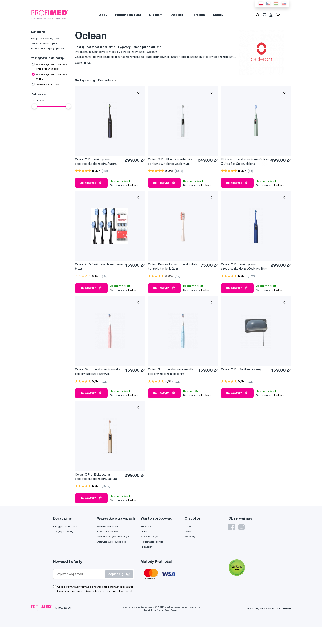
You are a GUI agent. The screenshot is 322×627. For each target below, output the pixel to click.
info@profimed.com (65, 526)
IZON (275, 608)
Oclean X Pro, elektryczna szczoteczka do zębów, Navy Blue (244, 266)
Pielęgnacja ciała (128, 14)
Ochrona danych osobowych (113, 536)
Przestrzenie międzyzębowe (47, 48)
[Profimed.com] (49, 14)
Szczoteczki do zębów (44, 43)
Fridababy (146, 546)
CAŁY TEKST (84, 62)
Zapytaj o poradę (63, 531)
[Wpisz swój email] (80, 574)
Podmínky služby (152, 610)
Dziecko (177, 14)
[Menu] (287, 14)
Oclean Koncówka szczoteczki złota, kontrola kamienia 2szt (173, 266)
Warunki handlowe (107, 526)
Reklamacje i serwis (152, 541)
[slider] (34, 106)
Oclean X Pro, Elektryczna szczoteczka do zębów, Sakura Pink (96, 477)
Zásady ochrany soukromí (186, 607)
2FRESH (286, 608)
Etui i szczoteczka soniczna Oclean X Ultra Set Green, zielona (244, 161)
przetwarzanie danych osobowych (101, 591)
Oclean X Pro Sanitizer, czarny (241, 369)
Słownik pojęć (149, 536)
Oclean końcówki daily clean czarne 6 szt (98, 266)
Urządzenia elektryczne (45, 38)
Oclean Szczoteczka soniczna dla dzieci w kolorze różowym (97, 371)
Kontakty (190, 536)
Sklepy (218, 14)
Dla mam (155, 14)
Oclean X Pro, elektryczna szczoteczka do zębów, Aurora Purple (95, 162)
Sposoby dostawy (107, 531)
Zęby (103, 14)
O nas (188, 526)
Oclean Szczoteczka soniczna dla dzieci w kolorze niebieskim (170, 371)
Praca (188, 531)
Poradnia (198, 14)
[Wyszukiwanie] (257, 14)
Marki (144, 531)
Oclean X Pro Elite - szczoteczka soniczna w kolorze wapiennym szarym (170, 162)
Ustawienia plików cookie (111, 541)
